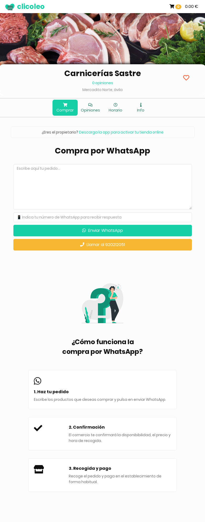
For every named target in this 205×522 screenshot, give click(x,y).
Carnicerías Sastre (102, 73)
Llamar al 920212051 (102, 245)
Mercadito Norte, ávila (102, 89)
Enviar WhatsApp (102, 230)
